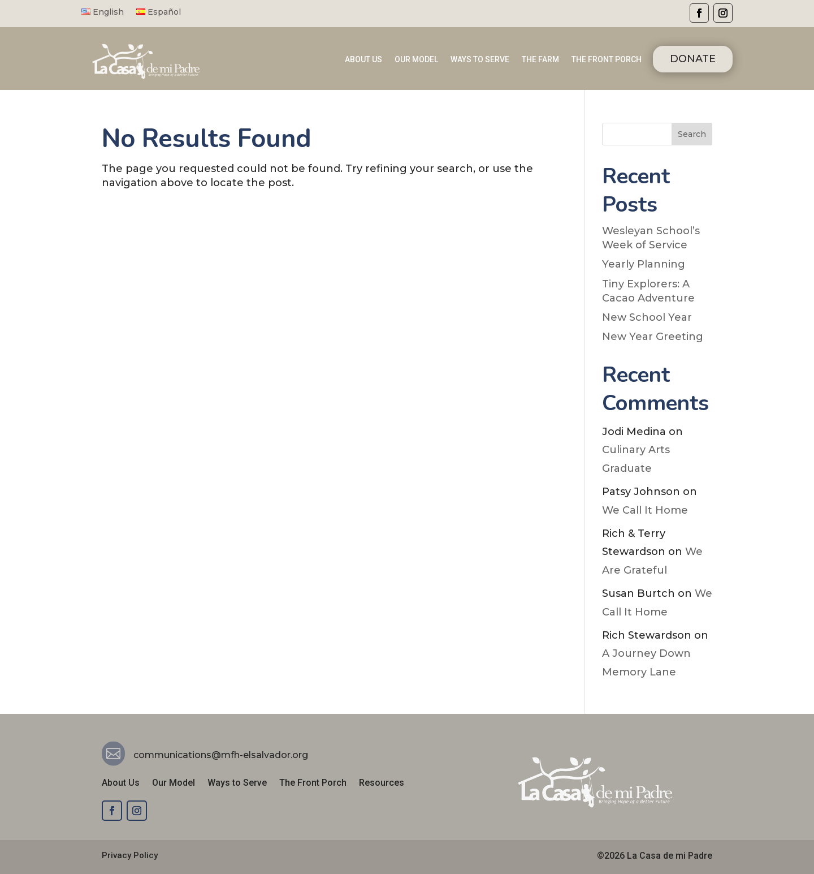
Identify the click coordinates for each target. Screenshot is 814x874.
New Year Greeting (652, 336)
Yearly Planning (643, 264)
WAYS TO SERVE (480, 59)
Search (692, 134)
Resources (381, 783)
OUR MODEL (416, 59)
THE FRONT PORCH (606, 59)
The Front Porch (313, 783)
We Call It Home (645, 510)
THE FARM (540, 59)
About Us (121, 783)
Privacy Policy (130, 855)
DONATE (693, 59)
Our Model (173, 783)
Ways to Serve (237, 783)
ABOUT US (363, 59)
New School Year (647, 317)
